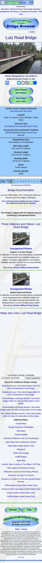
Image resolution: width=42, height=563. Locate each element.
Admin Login (21, 557)
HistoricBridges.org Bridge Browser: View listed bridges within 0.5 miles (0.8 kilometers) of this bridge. (21, 401)
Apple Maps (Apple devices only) (21, 446)
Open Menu (2, 2)
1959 (7, 133)
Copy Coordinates (33, 378)
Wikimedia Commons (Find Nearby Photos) (21, 472)
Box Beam (28, 126)
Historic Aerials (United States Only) (21, 493)
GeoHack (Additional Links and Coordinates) (21, 438)
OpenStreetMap (21, 435)
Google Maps (21, 424)
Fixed (35, 126)
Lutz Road (14, 111)
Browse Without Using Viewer (26, 268)
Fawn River (27, 111)
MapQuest (21, 449)
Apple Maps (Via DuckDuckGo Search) (20, 442)
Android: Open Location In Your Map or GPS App (21, 464)
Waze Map (21, 460)
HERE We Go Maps (21, 453)
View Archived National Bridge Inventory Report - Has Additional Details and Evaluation (21, 202)
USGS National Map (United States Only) (21, 485)
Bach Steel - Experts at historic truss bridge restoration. (21, 9)
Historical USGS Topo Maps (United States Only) (21, 489)
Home (13, 509)
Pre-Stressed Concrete (14, 126)
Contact (24, 529)
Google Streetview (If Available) (21, 427)
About (17, 529)
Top (29, 509)
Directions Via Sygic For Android (21, 475)
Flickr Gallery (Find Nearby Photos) (21, 468)
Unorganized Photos (21, 248)
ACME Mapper (21, 457)
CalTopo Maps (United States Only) (21, 496)
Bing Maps (21, 431)
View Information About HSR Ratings (21, 185)
